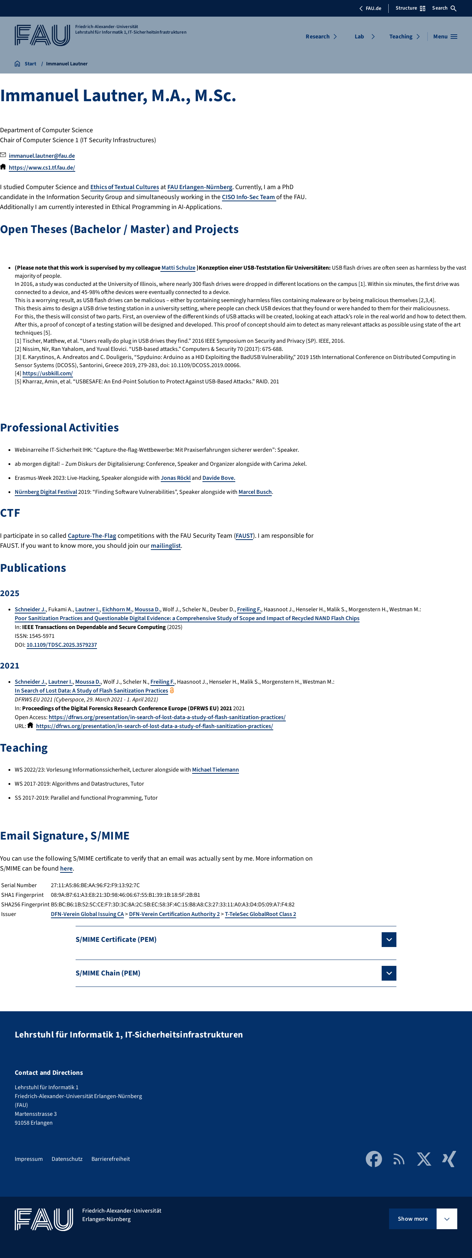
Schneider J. (30, 609)
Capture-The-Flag (92, 535)
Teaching (401, 37)
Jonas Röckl (176, 478)
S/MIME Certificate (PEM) (116, 939)
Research (317, 37)
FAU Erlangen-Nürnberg (206, 187)
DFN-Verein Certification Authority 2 (174, 914)
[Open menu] (445, 36)
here (66, 868)
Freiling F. (249, 609)
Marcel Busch (255, 492)
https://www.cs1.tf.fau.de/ (42, 168)
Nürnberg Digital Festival (46, 492)
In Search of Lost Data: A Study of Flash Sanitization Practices (91, 691)
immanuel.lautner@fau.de (42, 156)
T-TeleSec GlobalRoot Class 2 (260, 914)
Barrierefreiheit (110, 1159)
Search (444, 8)
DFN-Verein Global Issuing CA (87, 914)
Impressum (29, 1159)
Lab (359, 37)
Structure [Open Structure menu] (410, 8)
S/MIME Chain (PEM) (108, 973)
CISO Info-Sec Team (250, 197)
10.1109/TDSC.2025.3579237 (62, 645)
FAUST (246, 535)
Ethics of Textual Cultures (127, 187)
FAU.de (370, 8)
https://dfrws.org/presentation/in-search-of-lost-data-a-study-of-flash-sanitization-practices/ (167, 717)
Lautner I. (87, 609)
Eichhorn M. (117, 609)
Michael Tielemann (215, 770)
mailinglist (166, 545)
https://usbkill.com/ (47, 373)
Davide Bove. (218, 478)
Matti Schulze (177, 268)
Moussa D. (147, 609)
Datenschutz (67, 1159)
